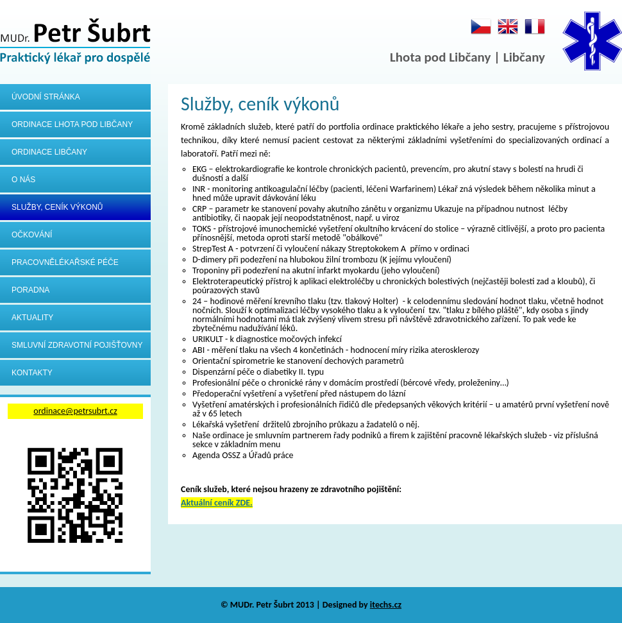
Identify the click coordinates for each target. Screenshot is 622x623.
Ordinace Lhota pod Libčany (72, 124)
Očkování (32, 234)
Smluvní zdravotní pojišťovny (77, 345)
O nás (23, 179)
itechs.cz (385, 604)
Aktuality (32, 317)
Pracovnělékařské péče (65, 262)
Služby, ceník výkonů (57, 207)
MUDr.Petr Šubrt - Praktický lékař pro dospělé (75, 42)
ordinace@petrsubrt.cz (75, 410)
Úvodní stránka (46, 96)
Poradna (30, 290)
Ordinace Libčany (49, 152)
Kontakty (32, 372)
